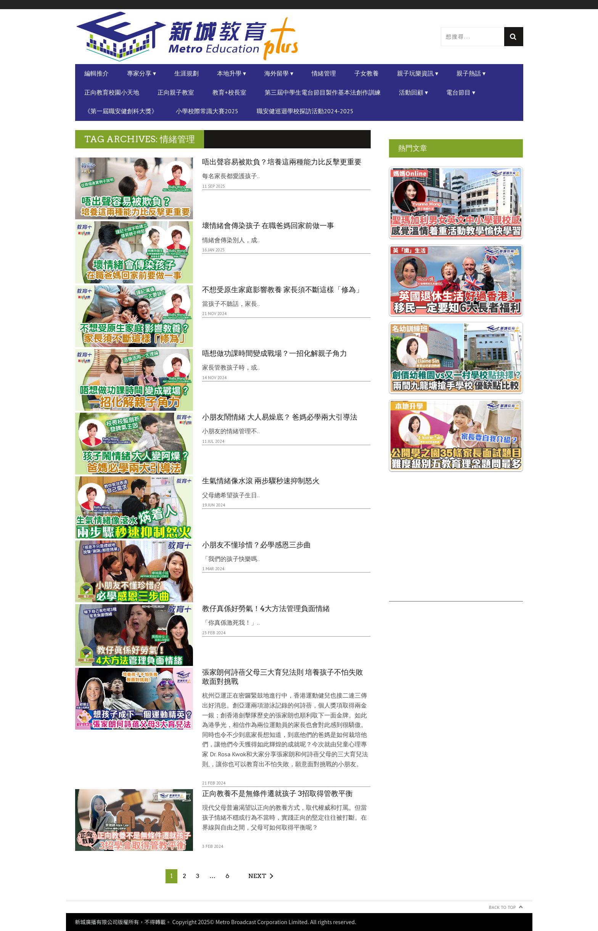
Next (257, 876)
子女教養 (366, 73)
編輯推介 (96, 73)
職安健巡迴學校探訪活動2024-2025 (305, 111)
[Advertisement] (456, 548)
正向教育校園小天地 (111, 92)
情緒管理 (324, 73)
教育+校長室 (229, 92)
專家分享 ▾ (141, 73)
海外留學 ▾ (278, 73)
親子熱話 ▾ (471, 73)
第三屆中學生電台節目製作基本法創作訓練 (323, 92)
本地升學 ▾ (231, 73)
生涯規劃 (186, 73)
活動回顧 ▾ (413, 92)
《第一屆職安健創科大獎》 (121, 111)
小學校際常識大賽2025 (207, 111)
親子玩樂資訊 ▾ (417, 73)
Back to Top (502, 907)
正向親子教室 (176, 92)
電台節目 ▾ (460, 92)
